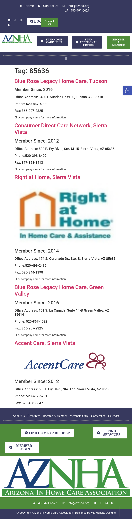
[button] (127, 90)
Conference (98, 416)
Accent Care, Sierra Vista (44, 343)
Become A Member (55, 416)
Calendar (113, 416)
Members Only (79, 416)
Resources (34, 416)
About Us (19, 416)
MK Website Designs (103, 512)
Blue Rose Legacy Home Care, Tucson (60, 81)
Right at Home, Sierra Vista (47, 177)
